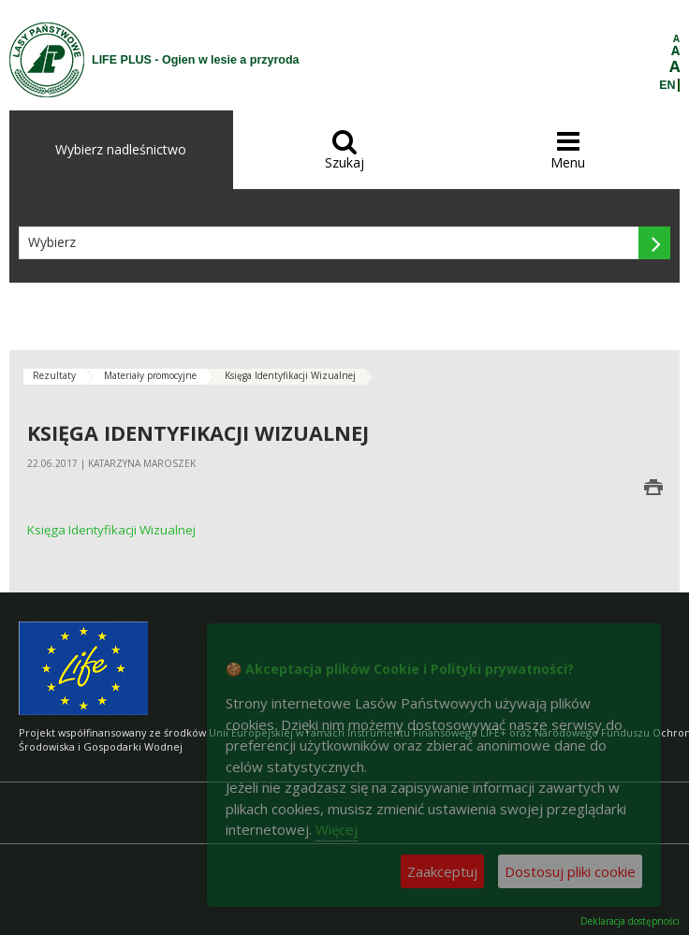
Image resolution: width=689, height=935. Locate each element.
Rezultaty (54, 375)
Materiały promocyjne (150, 375)
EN (667, 85)
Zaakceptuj (442, 871)
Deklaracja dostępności (630, 921)
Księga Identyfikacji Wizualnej (290, 375)
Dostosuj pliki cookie (570, 871)
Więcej (336, 829)
